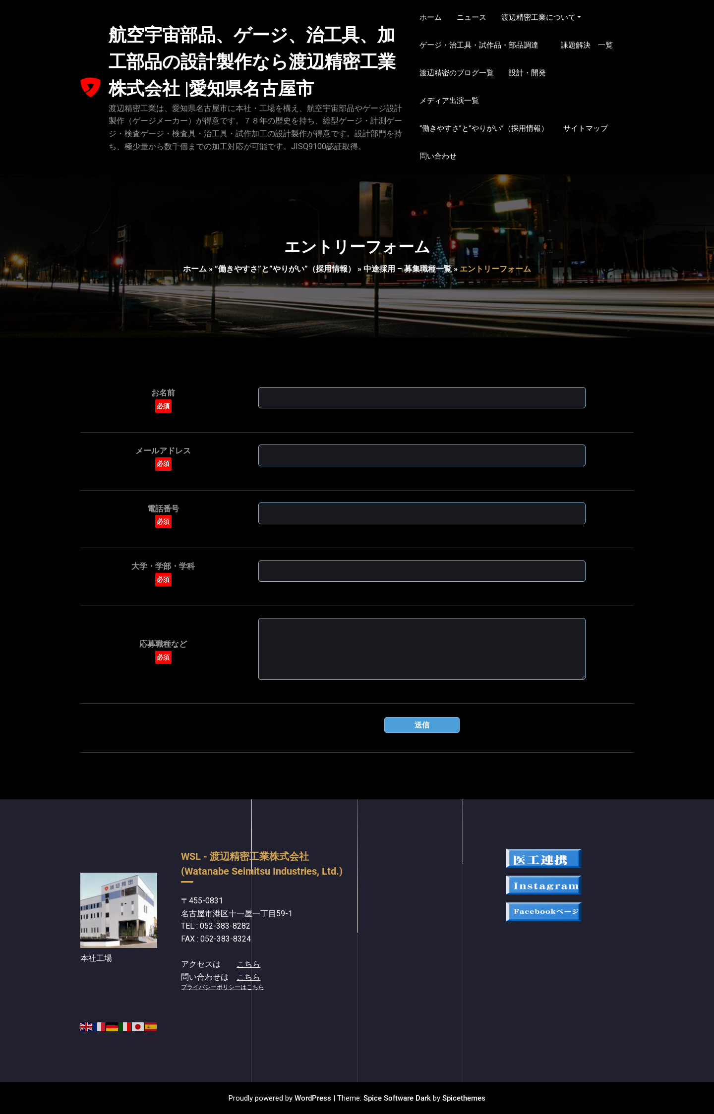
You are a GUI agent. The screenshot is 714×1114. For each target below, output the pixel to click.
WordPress (313, 1098)
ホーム (195, 269)
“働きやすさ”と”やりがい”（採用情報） (285, 269)
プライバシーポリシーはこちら (222, 987)
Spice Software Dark (397, 1098)
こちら (248, 964)
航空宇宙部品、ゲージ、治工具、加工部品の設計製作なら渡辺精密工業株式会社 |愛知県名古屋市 (252, 62)
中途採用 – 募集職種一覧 (407, 269)
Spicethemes (463, 1098)
